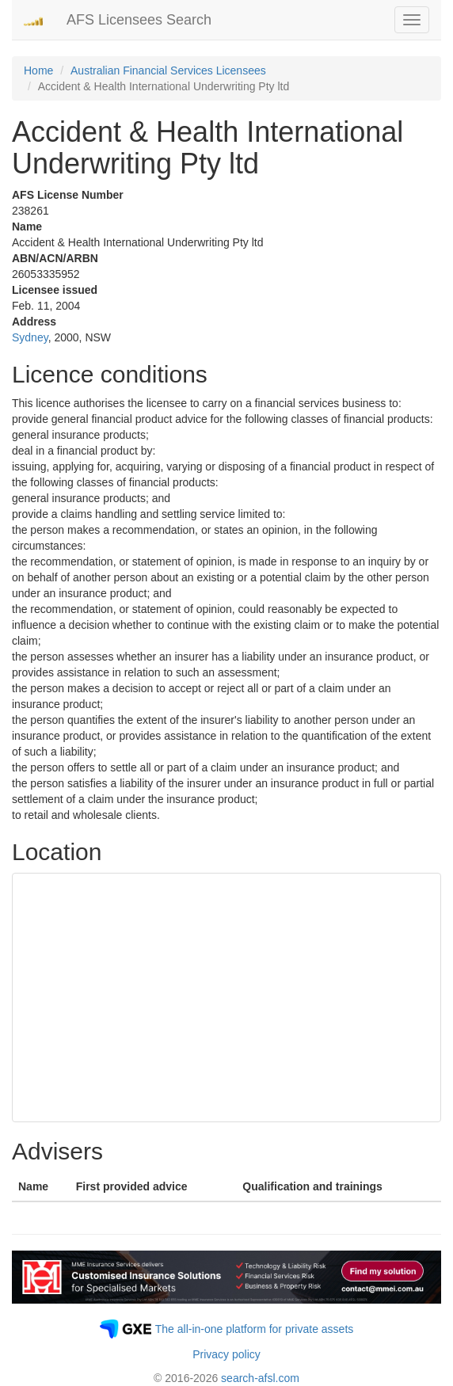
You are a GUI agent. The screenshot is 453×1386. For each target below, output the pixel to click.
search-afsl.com (260, 1378)
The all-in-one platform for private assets (254, 1329)
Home (38, 70)
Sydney (30, 337)
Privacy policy (226, 1354)
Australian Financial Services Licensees (168, 70)
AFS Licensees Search (139, 20)
